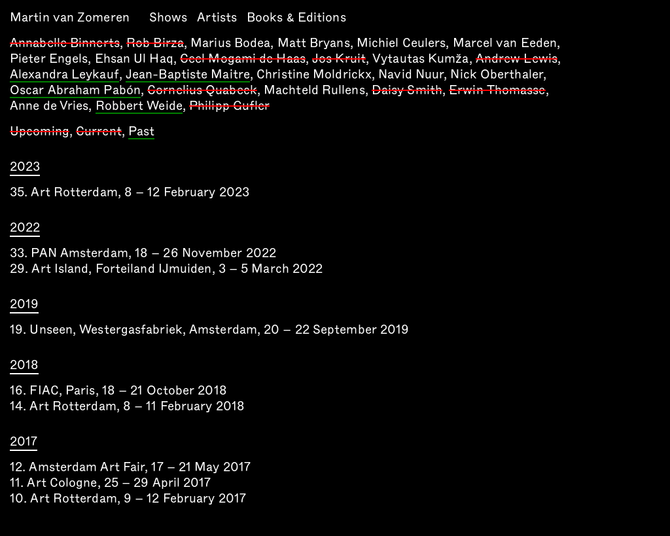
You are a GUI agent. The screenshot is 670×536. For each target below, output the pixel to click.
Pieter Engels (49, 58)
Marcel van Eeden (505, 43)
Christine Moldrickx (314, 74)
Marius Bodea (230, 43)
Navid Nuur (411, 74)
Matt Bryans (313, 43)
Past (141, 132)
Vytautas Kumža (420, 58)
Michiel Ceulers (401, 43)
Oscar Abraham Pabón (75, 91)
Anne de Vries (49, 106)
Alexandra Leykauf (64, 75)
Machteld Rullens (314, 90)
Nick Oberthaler (496, 74)
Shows (168, 17)
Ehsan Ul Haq (134, 58)
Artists (217, 17)
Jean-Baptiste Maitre (188, 75)
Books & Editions (296, 17)
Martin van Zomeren (70, 17)
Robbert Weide (139, 106)
